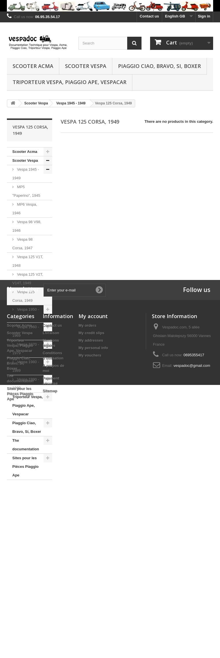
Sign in (204, 16)
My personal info (93, 571)
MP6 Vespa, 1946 (24, 208)
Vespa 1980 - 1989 (25, 366)
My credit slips (91, 556)
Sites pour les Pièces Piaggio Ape (25, 466)
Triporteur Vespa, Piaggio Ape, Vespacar (69, 82)
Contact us (149, 16)
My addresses (90, 563)
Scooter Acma (33, 66)
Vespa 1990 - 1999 (25, 383)
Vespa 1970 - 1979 (25, 348)
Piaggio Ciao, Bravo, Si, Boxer (159, 66)
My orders (87, 548)
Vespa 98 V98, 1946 (26, 226)
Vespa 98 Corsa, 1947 (22, 243)
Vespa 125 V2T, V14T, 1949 (27, 278)
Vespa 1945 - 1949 (25, 173)
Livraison (51, 556)
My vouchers (89, 578)
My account (93, 539)
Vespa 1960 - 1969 (25, 331)
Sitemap (50, 614)
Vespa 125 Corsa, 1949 (23, 296)
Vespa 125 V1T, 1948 (27, 261)
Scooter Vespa (85, 66)
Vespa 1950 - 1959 (25, 313)
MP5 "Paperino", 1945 (26, 191)
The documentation (25, 444)
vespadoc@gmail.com (192, 588)
